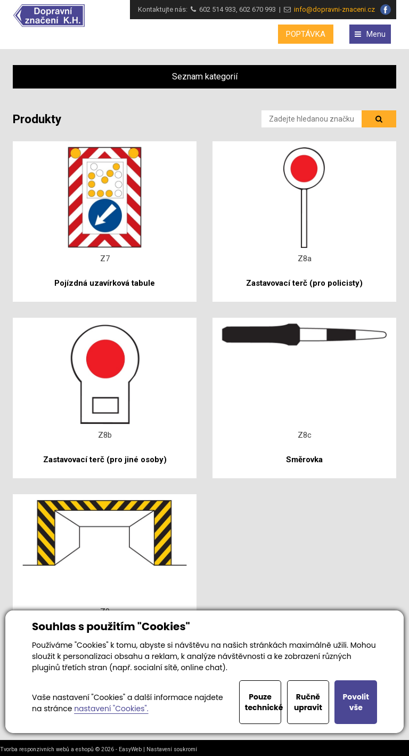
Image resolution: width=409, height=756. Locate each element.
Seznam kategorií (205, 76)
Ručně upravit (308, 702)
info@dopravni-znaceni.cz (333, 9)
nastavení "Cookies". (111, 708)
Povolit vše (356, 702)
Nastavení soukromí (171, 749)
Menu (370, 34)
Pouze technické (263, 702)
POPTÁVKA (305, 34)
